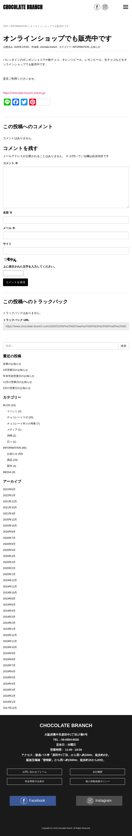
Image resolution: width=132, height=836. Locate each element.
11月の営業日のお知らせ (17, 382)
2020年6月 (9, 543)
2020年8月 (9, 531)
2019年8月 (9, 598)
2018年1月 (9, 701)
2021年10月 (10, 507)
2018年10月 (10, 647)
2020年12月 (10, 519)
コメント (10, 163)
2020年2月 (9, 568)
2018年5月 (9, 677)
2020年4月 (9, 556)
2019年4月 (9, 610)
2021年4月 (9, 513)
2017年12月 (10, 707)
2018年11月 (10, 641)
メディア (12, 429)
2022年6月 (9, 489)
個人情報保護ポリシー (98, 781)
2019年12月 (10, 580)
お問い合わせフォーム (35, 771)
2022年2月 (9, 495)
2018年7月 (9, 665)
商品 (9, 459)
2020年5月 (9, 549)
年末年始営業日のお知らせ (18, 375)
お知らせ (95, 47)
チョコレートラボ (17, 417)
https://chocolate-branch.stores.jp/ (24, 93)
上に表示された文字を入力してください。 (30, 266)
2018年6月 (9, 671)
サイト (7, 243)
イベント (12, 411)
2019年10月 (10, 592)
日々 (9, 441)
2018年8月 (9, 659)
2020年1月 (9, 574)
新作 (9, 465)
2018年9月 (9, 653)
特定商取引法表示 (34, 781)
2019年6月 (9, 604)
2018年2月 (9, 695)
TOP (5, 26)
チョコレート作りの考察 (21, 423)
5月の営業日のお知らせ (17, 388)
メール (9, 228)
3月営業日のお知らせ (15, 369)
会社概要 (97, 771)
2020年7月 (9, 537)
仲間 (9, 435)
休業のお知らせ (12, 363)
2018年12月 (10, 635)
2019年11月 (10, 586)
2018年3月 (9, 689)
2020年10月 (10, 525)
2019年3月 (9, 616)
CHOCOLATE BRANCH (22, 7)
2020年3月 (9, 562)
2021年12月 (10, 501)
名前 (7, 212)
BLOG (6, 405)
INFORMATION (19, 26)
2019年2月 (9, 622)
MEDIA (7, 472)
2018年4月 (9, 683)
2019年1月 (9, 628)
